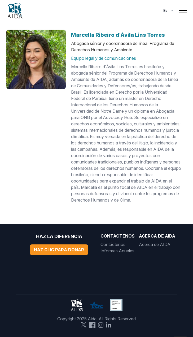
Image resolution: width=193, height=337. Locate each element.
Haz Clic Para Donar (59, 249)
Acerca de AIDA (154, 244)
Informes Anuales (117, 250)
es (168, 10)
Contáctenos (112, 244)
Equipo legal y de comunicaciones (103, 58)
